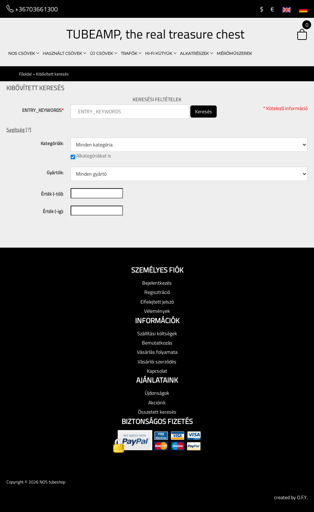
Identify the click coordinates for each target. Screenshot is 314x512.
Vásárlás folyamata (157, 352)
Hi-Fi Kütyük (160, 53)
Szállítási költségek (157, 333)
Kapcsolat (157, 370)
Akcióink (157, 402)
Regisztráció (157, 292)
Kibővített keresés (52, 74)
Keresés (203, 111)
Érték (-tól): (52, 193)
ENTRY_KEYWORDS (42, 110)
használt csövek (64, 53)
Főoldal (25, 74)
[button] (295, 35)
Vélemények (157, 311)
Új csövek (103, 53)
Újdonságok (157, 393)
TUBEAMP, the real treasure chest (155, 33)
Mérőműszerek (234, 53)
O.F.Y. (302, 497)
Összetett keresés (157, 411)
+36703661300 (32, 8)
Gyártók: (55, 172)
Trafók (131, 53)
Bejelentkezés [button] (157, 282)
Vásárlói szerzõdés (157, 361)
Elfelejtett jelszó (157, 301)
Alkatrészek (196, 53)
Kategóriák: (52, 143)
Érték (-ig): (53, 211)
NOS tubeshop (52, 482)
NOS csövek (23, 53)
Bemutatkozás (157, 342)
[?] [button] (18, 129)
